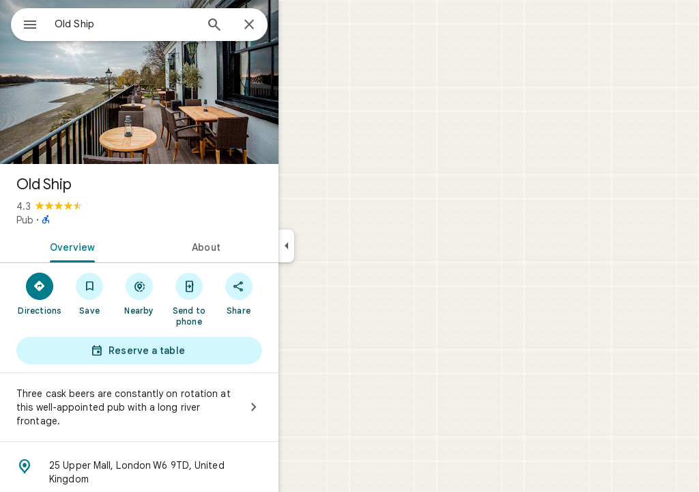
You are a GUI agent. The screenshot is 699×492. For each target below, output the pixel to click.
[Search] (263, 26)
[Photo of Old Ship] (188, 82)
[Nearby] (189, 293)
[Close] (298, 25)
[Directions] (89, 293)
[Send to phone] (238, 298)
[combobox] (160, 24)
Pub (74, 220)
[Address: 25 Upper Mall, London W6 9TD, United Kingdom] (188, 472)
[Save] (139, 293)
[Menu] (24, 23)
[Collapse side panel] (335, 246)
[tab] (119, 246)
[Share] (288, 293)
